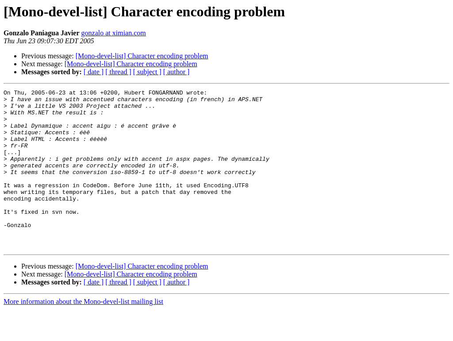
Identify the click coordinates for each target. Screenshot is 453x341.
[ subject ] (147, 72)
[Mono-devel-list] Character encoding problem (142, 56)
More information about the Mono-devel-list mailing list (83, 333)
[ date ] (94, 72)
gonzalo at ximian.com (113, 33)
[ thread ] (118, 72)
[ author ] (176, 72)
